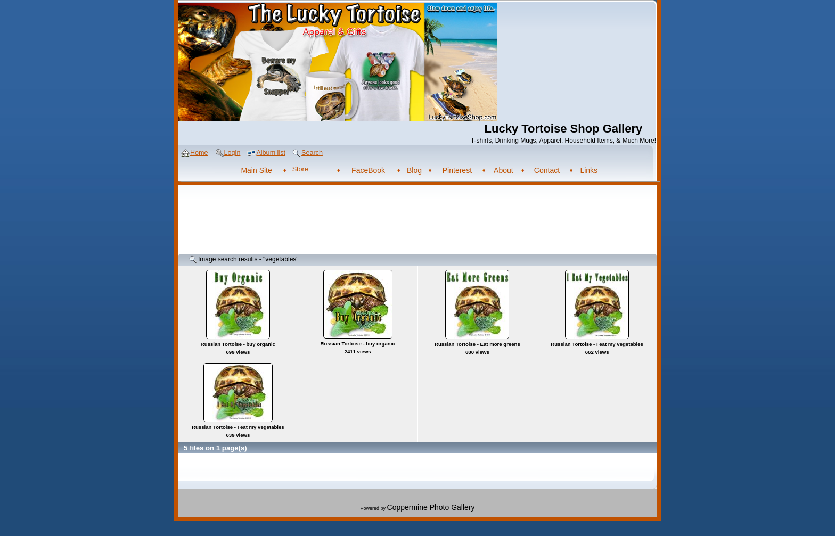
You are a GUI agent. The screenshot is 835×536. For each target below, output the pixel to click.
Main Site (256, 170)
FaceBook (368, 170)
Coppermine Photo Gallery (431, 507)
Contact (547, 170)
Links (588, 170)
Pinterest (457, 170)
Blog (414, 170)
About (503, 170)
